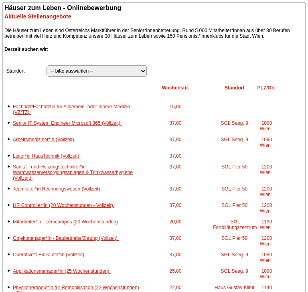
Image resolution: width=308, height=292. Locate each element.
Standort (15, 71)
